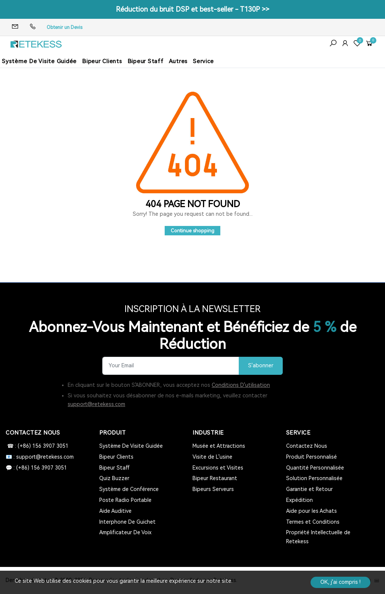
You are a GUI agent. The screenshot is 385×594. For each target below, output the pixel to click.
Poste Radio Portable (125, 500)
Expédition (299, 500)
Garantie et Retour (309, 489)
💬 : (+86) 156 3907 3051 (36, 468)
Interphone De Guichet (127, 522)
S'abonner (260, 365)
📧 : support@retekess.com (40, 457)
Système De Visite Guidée (39, 61)
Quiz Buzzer (114, 478)
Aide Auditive (115, 511)
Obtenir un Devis (64, 27)
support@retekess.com (96, 404)
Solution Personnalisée (314, 478)
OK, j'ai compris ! (340, 582)
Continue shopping (192, 230)
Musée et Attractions (218, 446)
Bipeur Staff (145, 61)
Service (203, 61)
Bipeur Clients (102, 61)
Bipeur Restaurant (214, 478)
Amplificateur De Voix (125, 532)
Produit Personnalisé (311, 457)
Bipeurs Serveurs (213, 489)
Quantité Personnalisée (315, 468)
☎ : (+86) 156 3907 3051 (37, 446)
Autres (178, 61)
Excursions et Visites (217, 468)
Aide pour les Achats (311, 511)
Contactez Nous (306, 446)
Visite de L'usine (212, 457)
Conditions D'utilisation (241, 385)
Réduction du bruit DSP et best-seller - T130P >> (192, 9)
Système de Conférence (129, 489)
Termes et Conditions (313, 522)
